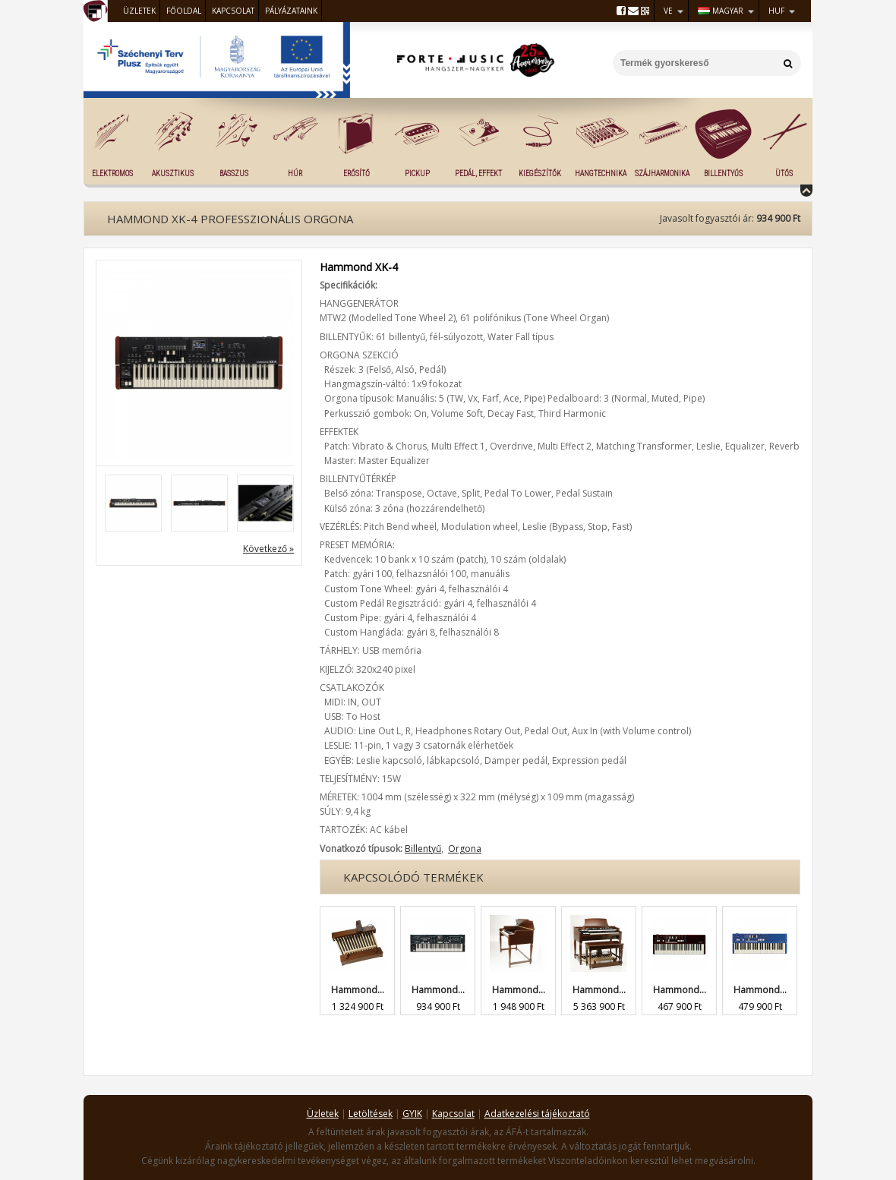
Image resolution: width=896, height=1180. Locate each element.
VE (668, 10)
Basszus (233, 173)
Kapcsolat (233, 10)
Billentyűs (723, 173)
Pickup (417, 173)
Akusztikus (173, 173)
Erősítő (356, 173)
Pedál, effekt (478, 173)
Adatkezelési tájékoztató (537, 1113)
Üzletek (139, 10)
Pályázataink (291, 10)
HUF (776, 10)
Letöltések (371, 1113)
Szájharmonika (662, 173)
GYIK (412, 1113)
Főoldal (183, 10)
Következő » (268, 548)
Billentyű (423, 848)
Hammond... (357, 989)
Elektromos (112, 173)
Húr (295, 173)
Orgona (464, 848)
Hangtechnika (600, 173)
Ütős (784, 173)
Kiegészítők (540, 173)
